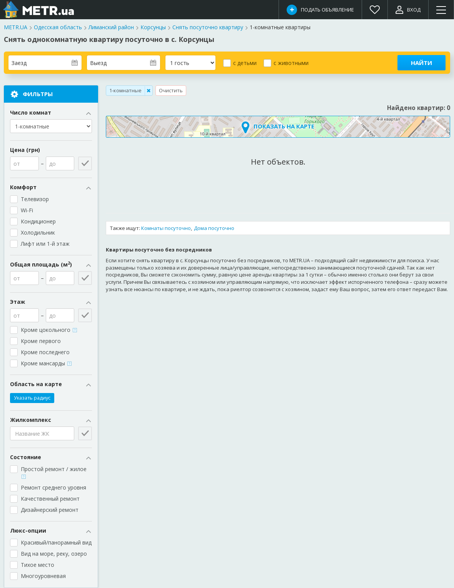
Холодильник (38, 232)
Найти (421, 63)
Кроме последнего (45, 352)
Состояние (51, 457)
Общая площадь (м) (51, 264)
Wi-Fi (27, 210)
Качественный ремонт (50, 498)
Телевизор (35, 199)
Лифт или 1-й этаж (45, 243)
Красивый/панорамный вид (56, 542)
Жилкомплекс (51, 420)
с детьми (245, 63)
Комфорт (51, 187)
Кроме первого (41, 341)
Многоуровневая (43, 576)
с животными (291, 63)
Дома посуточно (214, 228)
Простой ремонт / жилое (54, 472)
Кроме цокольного (49, 329)
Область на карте (51, 384)
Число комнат (51, 113)
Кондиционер (38, 221)
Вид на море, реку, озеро (54, 553)
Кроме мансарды (46, 363)
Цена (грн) (25, 149)
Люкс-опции (51, 531)
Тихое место (37, 564)
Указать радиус (32, 398)
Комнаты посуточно (166, 228)
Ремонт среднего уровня (53, 487)
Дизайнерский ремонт (49, 509)
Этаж (51, 302)
